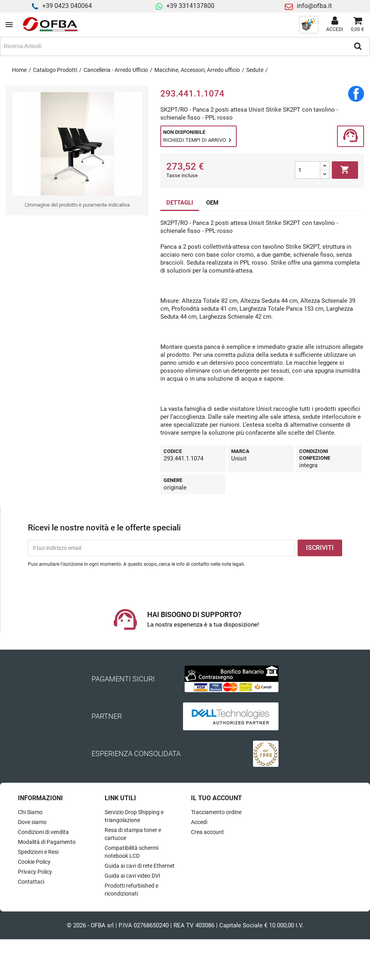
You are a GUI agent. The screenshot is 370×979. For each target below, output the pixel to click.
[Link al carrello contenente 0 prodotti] (357, 24)
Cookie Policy (34, 862)
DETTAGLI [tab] (179, 202)
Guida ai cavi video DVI (132, 876)
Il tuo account (216, 798)
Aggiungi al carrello (345, 170)
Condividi (356, 94)
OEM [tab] (212, 202)
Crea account (207, 832)
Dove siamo (32, 822)
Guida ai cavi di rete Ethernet (140, 866)
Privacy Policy (35, 872)
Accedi (199, 822)
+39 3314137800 (190, 6)
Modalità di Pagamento (47, 842)
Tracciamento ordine (216, 812)
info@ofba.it (314, 6)
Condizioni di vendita (43, 832)
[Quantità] (307, 170)
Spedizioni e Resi (38, 852)
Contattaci (31, 881)
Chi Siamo (30, 812)
